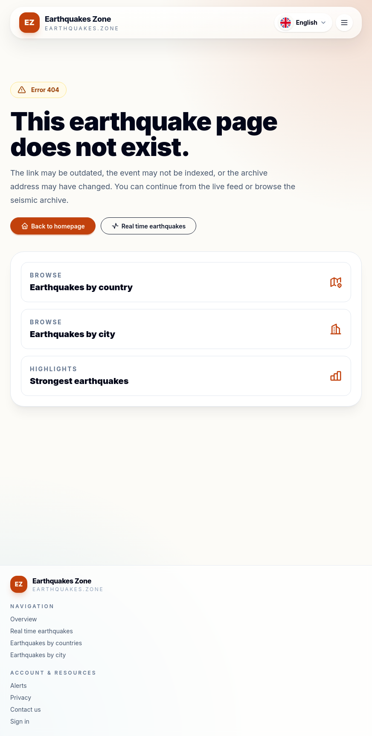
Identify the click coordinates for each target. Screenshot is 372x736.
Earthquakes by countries (46, 643)
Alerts (18, 685)
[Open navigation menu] (344, 22)
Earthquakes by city (38, 654)
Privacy (20, 697)
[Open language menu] (303, 22)
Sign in (19, 721)
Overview (23, 619)
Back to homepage (53, 226)
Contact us (25, 709)
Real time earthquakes (148, 226)
